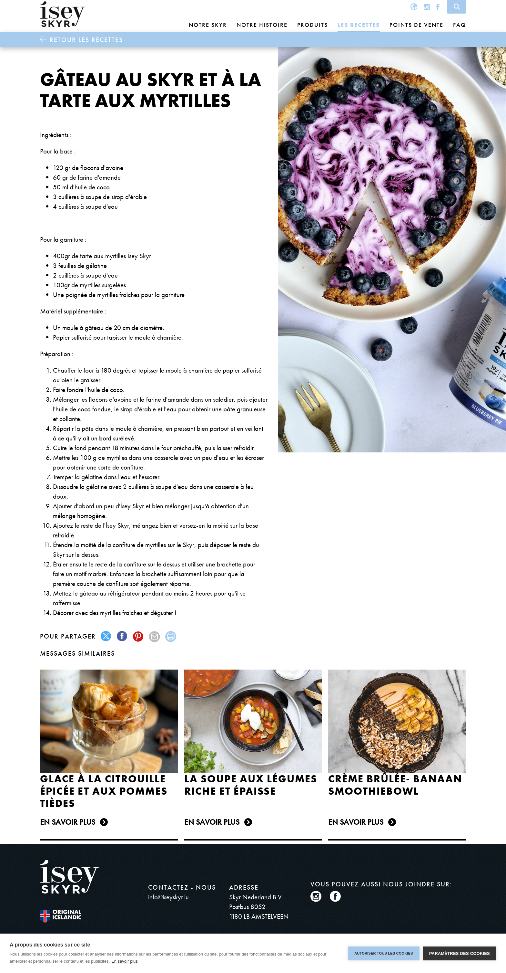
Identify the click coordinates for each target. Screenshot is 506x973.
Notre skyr (208, 24)
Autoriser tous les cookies (383, 953)
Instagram (427, 6)
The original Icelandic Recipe (71, 916)
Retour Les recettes (86, 40)
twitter (106, 636)
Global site (413, 6)
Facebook (438, 6)
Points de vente (416, 24)
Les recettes (359, 24)
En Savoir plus (67, 822)
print (171, 636)
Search (456, 7)
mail (154, 636)
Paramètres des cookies (459, 953)
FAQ (459, 24)
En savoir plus (124, 961)
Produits (312, 24)
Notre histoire (262, 24)
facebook (122, 636)
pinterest (138, 636)
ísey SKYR (63, 14)
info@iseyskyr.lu (168, 897)
